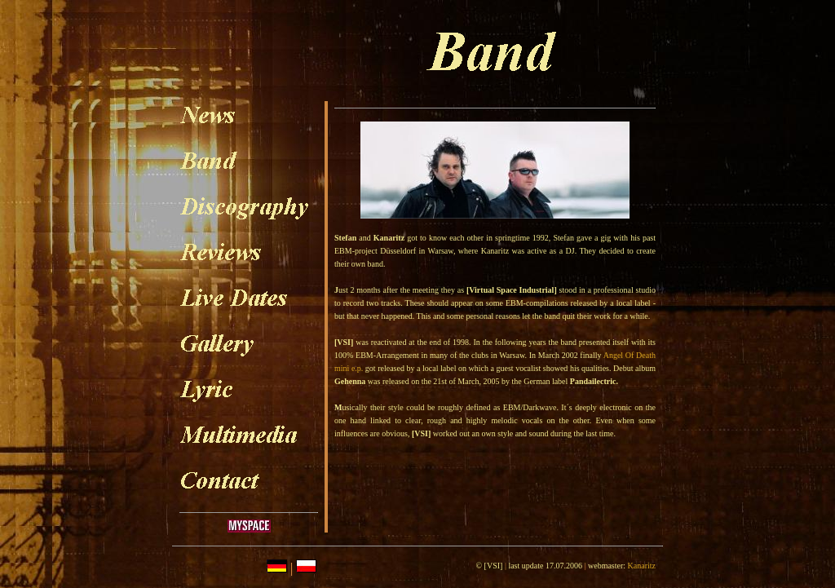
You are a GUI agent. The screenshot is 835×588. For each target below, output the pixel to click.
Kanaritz (642, 565)
